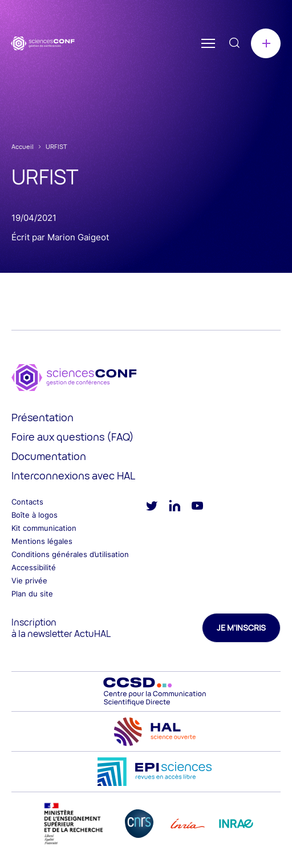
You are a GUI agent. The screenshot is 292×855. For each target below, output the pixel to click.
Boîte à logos (34, 514)
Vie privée (29, 580)
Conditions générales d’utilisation (70, 554)
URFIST (56, 146)
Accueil (22, 146)
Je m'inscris (241, 627)
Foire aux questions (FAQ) (72, 436)
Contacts (27, 501)
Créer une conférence (266, 43)
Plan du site (32, 593)
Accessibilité (33, 567)
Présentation (42, 417)
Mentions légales (41, 541)
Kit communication (43, 528)
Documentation (48, 456)
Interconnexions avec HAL (73, 475)
